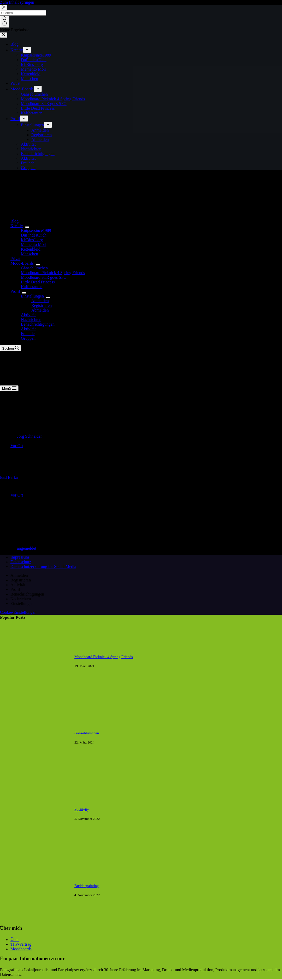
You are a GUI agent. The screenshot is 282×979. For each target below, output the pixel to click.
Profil (16, 291)
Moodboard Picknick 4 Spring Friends (53, 272)
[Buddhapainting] (34, 924)
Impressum (19, 557)
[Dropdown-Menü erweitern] (27, 227)
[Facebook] (3, 178)
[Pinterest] (22, 178)
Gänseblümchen (34, 268)
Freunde (27, 333)
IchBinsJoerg (32, 240)
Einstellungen (33, 296)
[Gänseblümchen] (34, 771)
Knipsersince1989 (36, 230)
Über (14, 939)
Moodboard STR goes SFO (44, 277)
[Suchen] (10, 348)
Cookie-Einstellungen (18, 612)
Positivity (81, 809)
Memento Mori (33, 244)
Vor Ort (16, 445)
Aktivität (28, 315)
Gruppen (28, 338)
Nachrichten (31, 319)
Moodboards (21, 949)
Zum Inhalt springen (17, 2)
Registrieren (41, 305)
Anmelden (40, 301)
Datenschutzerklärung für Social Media (43, 566)
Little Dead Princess (38, 282)
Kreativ (17, 226)
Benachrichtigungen (38, 324)
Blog (14, 221)
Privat (15, 258)
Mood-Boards (23, 263)
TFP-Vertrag (20, 944)
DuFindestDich (33, 235)
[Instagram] (16, 178)
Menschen (29, 254)
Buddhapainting (86, 886)
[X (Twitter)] (9, 178)
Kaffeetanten (31, 286)
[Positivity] (34, 847)
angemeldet (26, 548)
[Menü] (9, 388)
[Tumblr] (27, 178)
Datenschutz (20, 562)
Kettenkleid (30, 249)
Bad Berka (9, 477)
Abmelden (40, 310)
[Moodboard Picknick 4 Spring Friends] (34, 695)
